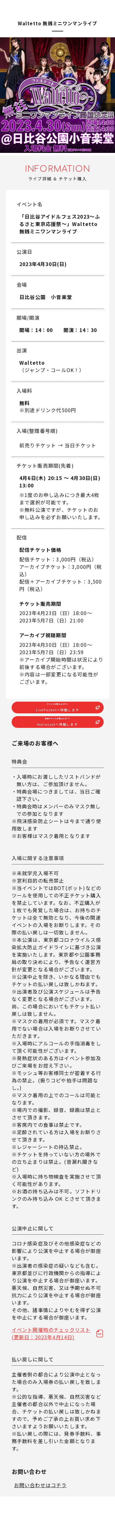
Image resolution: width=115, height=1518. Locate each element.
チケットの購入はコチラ (57, 714)
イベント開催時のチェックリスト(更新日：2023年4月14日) (51, 1355)
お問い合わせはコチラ (40, 1506)
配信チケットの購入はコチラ (57, 740)
